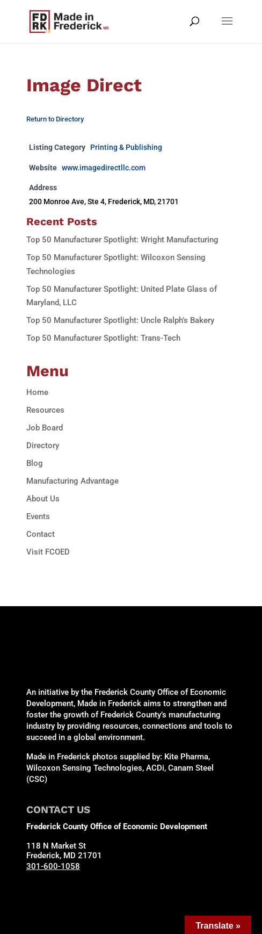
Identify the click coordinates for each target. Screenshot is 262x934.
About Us (43, 499)
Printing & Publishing (126, 147)
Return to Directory (55, 119)
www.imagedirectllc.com (103, 167)
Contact (40, 534)
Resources (45, 410)
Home (37, 392)
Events (38, 516)
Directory (42, 445)
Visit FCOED (48, 552)
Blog (34, 463)
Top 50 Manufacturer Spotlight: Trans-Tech (103, 338)
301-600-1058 (53, 866)
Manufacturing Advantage (72, 481)
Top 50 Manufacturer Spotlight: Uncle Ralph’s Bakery (120, 320)
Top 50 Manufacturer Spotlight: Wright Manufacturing (122, 240)
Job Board (44, 428)
